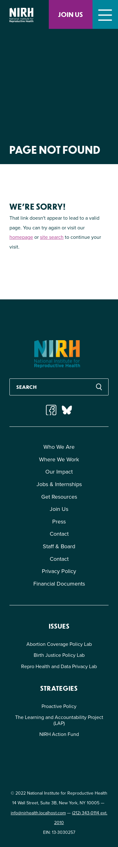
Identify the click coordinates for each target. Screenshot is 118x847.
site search (52, 237)
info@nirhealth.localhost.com (38, 813)
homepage (21, 237)
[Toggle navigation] (105, 14)
